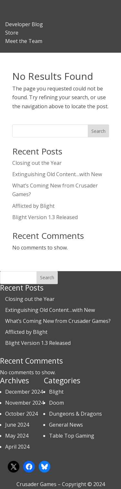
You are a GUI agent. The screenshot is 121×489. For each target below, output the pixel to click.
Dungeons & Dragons (75, 413)
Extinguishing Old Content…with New (57, 174)
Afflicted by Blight (33, 205)
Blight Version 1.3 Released (45, 217)
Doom (56, 402)
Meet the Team (23, 41)
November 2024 (24, 402)
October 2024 (21, 413)
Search (98, 131)
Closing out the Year (37, 162)
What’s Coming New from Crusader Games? (58, 320)
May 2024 (16, 435)
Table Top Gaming (71, 435)
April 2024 (17, 446)
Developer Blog (24, 24)
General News (66, 424)
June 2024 (17, 424)
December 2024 (24, 391)
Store (11, 32)
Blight (56, 391)
